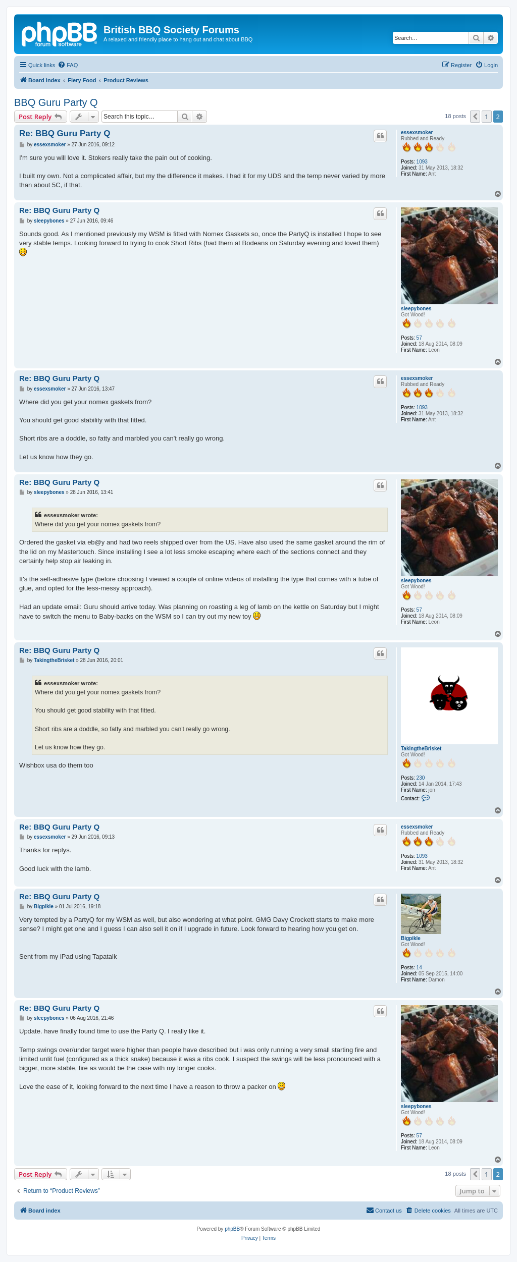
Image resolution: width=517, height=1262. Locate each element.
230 (421, 778)
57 (419, 338)
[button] (475, 117)
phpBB (232, 1229)
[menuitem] (68, 65)
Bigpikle (411, 938)
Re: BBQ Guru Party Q (64, 133)
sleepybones (416, 308)
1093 (422, 161)
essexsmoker (417, 132)
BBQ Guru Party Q (56, 102)
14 (419, 967)
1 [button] (486, 116)
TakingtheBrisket (421, 748)
